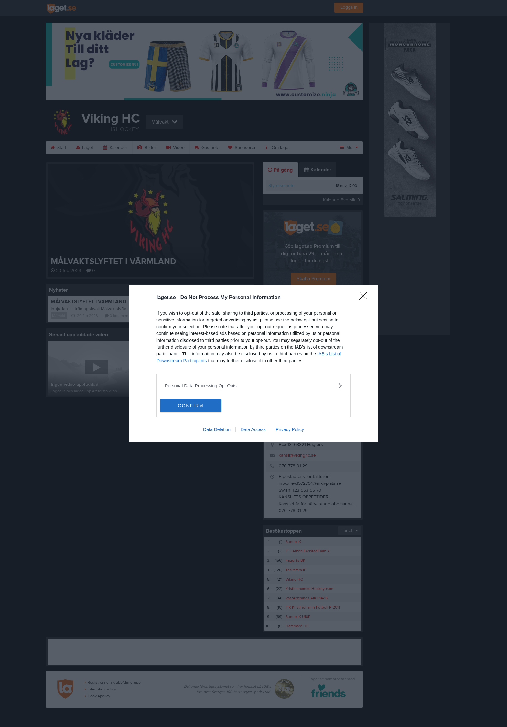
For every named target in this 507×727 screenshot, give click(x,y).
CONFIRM (190, 405)
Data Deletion (217, 429)
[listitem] (253, 385)
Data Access (253, 429)
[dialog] (253, 363)
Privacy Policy (290, 429)
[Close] (365, 298)
